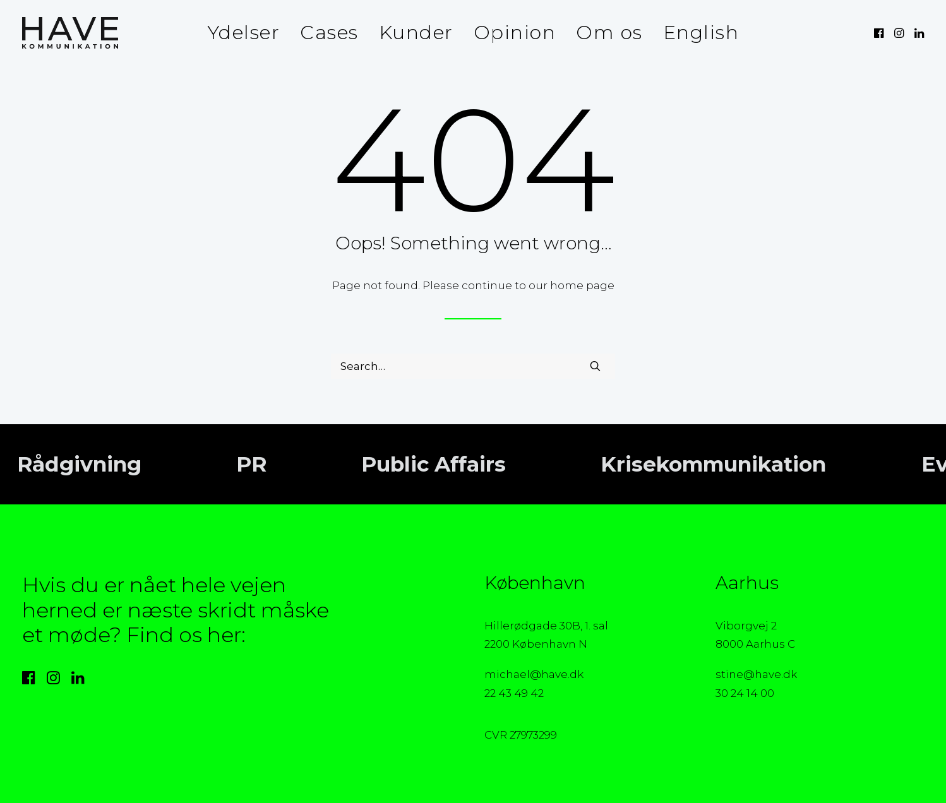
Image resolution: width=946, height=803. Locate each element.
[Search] (473, 366)
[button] (880, 33)
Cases (329, 32)
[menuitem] (243, 33)
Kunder (416, 32)
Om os (609, 32)
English (701, 32)
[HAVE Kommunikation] (70, 33)
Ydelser (243, 32)
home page (582, 285)
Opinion (515, 32)
